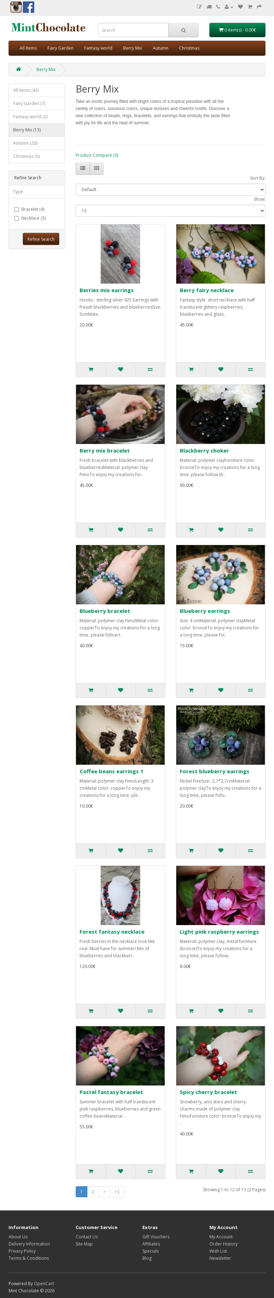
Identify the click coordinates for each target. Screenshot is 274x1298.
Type (18, 192)
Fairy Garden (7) (29, 103)
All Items (28, 48)
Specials (150, 1251)
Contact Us (87, 1237)
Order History (223, 1244)
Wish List (218, 1251)
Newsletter (220, 1258)
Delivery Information (29, 1244)
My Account (221, 1237)
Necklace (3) (30, 218)
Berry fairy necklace (207, 290)
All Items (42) (26, 90)
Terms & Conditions (29, 1258)
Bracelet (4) (29, 209)
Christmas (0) (26, 156)
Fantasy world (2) (30, 117)
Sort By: (257, 178)
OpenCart (44, 1283)
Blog (147, 1258)
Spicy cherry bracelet (208, 1091)
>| (117, 1192)
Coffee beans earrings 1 (111, 771)
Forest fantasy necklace (112, 931)
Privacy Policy (22, 1251)
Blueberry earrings (205, 610)
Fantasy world (98, 48)
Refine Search (41, 239)
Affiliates (151, 1244)
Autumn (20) (25, 143)
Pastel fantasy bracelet (111, 1091)
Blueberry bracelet (105, 610)
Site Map (84, 1244)
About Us (18, 1237)
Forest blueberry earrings (214, 771)
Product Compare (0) (97, 155)
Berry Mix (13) (27, 130)
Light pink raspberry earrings (219, 931)
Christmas (189, 48)
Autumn (160, 48)
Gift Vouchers (155, 1237)
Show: (259, 199)
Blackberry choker (204, 450)
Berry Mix (132, 48)
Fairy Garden (60, 48)
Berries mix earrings (107, 290)
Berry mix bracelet (105, 450)
